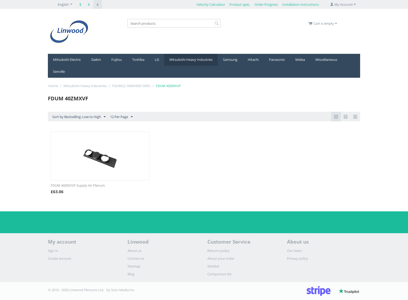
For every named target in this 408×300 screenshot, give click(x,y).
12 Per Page (121, 117)
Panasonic (277, 59)
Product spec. (239, 4)
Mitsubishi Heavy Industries (191, 59)
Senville (59, 71)
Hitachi (253, 59)
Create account (59, 258)
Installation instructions (300, 4)
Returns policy (218, 250)
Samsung (230, 59)
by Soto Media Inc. (120, 290)
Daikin (96, 59)
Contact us (136, 258)
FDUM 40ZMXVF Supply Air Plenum (78, 185)
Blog (131, 274)
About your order (220, 258)
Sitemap (134, 266)
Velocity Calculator (210, 4)
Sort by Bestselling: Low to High (79, 117)
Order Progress (266, 4)
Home (53, 85)
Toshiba (138, 59)
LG (157, 59)
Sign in (53, 250)
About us (135, 250)
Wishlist (213, 266)
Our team (294, 250)
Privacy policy (297, 258)
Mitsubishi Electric (67, 59)
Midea (300, 59)
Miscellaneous (326, 59)
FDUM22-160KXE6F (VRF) (131, 85)
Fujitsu (116, 59)
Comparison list (219, 274)
